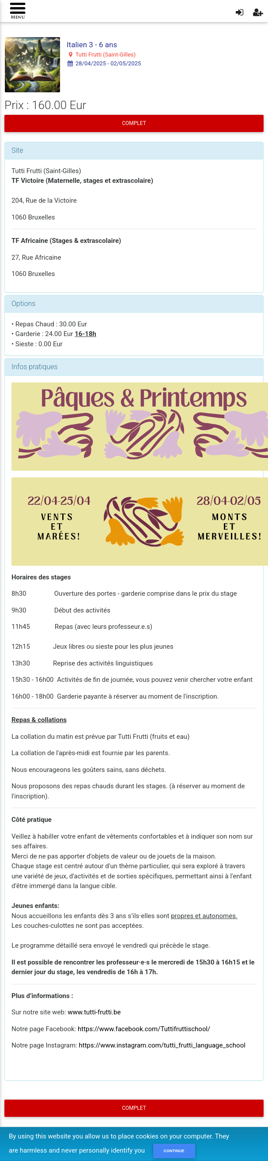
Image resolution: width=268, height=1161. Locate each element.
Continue (174, 1151)
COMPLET (134, 123)
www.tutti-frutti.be (94, 1012)
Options (23, 303)
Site (17, 150)
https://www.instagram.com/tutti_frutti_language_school (162, 1045)
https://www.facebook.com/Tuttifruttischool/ (144, 1029)
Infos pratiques (34, 367)
